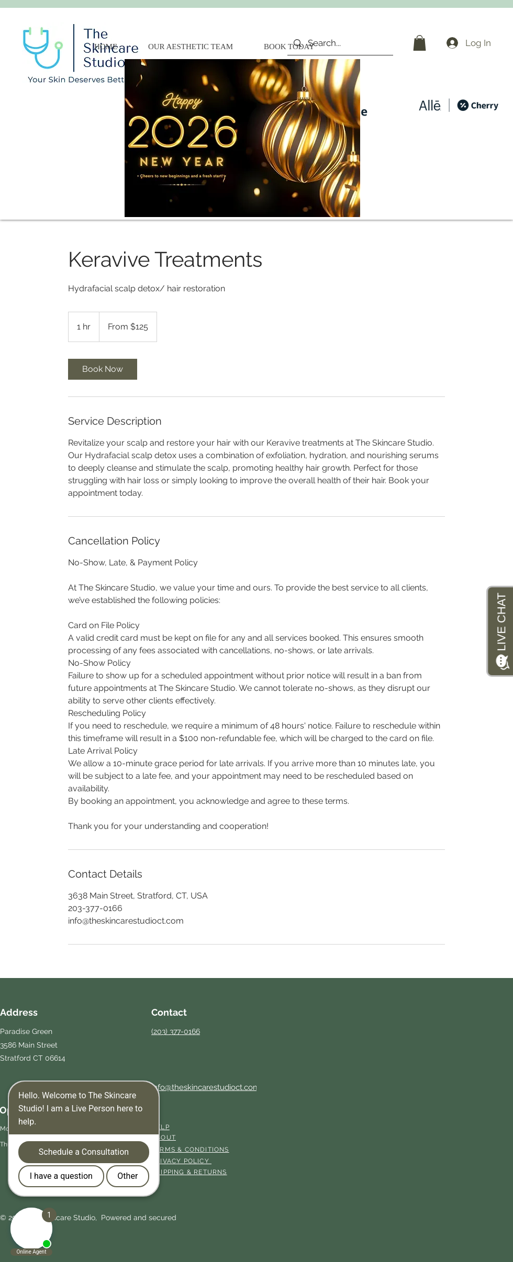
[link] (102, 369)
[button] (419, 43)
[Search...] (339, 43)
